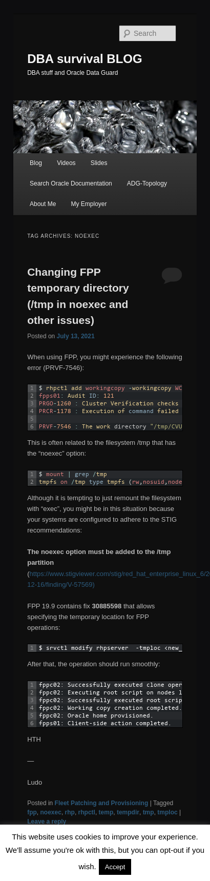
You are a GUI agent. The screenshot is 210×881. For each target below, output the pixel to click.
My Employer (89, 204)
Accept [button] (115, 867)
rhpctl (86, 812)
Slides (99, 163)
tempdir (128, 812)
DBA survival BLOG (84, 59)
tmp (148, 812)
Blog (36, 163)
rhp (70, 812)
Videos (66, 163)
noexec (50, 812)
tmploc (167, 812)
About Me (43, 204)
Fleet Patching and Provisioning (102, 803)
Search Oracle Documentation (71, 183)
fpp (32, 812)
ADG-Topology (147, 183)
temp (106, 812)
